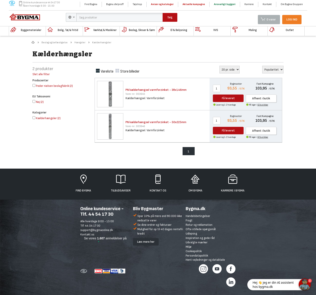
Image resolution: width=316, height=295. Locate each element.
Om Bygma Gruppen (292, 4)
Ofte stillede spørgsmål (201, 229)
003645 (135, 94)
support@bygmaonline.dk (96, 230)
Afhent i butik (261, 98)
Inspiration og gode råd (200, 238)
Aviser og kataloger (162, 4)
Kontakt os (87, 234)
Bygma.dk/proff (115, 4)
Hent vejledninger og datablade (205, 260)
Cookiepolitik (194, 251)
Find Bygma (90, 4)
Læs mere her (145, 242)
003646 (135, 126)
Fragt (189, 220)
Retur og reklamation (199, 225)
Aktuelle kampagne (194, 4)
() (52, 86)
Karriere (249, 4)
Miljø (188, 247)
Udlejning (191, 233)
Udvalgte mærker (197, 242)
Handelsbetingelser (198, 216)
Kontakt (267, 4)
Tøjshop (137, 4)
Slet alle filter (41, 74)
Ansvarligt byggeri (224, 4)
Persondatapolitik (197, 255)
